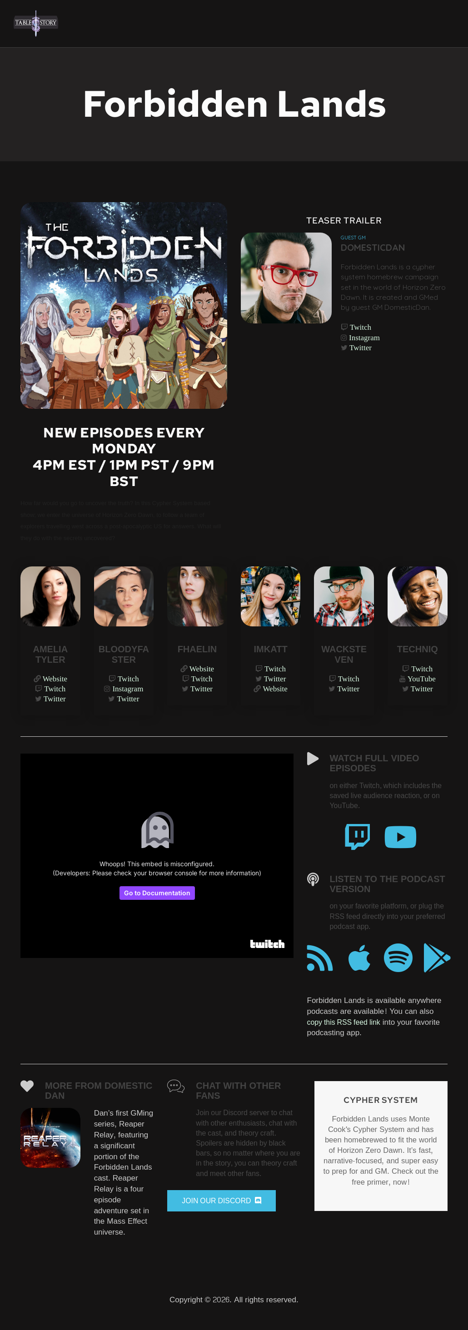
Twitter (361, 366)
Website (55, 681)
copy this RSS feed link (347, 1034)
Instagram (364, 355)
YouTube (422, 681)
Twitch (361, 344)
